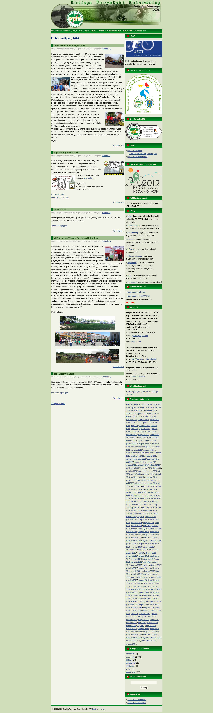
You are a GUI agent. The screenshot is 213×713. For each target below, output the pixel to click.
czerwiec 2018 (152, 492)
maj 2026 (129, 404)
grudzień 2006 (131, 629)
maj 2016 (141, 513)
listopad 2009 (143, 592)
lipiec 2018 (142, 492)
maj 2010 (146, 586)
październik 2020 (132, 468)
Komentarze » (118, 145)
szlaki (93, 31)
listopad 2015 (143, 520)
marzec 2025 (131, 416)
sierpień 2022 (148, 447)
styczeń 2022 (136, 453)
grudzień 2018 (148, 486)
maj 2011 (146, 574)
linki (144, 31)
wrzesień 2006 (136, 632)
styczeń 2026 (136, 407)
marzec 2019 (151, 483)
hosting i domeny (99, 709)
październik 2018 (137, 489)
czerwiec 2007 (131, 623)
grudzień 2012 (131, 556)
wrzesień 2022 (136, 447)
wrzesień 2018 (151, 489)
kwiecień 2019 (139, 483)
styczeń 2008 (144, 614)
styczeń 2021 (131, 465)
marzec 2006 (136, 638)
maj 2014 (146, 538)
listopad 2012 (143, 556)
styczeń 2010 (155, 589)
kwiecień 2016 (152, 513)
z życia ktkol (78, 31)
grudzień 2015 (131, 520)
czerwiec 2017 (148, 501)
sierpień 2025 (131, 414)
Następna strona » (58, 404)
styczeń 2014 (155, 541)
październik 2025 (137, 410)
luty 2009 (145, 601)
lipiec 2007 (154, 620)
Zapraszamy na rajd (64, 373)
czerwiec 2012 (136, 562)
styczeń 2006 (155, 638)
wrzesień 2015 (136, 523)
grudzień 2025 (148, 407)
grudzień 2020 (143, 465)
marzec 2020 (152, 471)
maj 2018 (129, 495)
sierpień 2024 (136, 423)
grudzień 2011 (131, 568)
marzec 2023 (131, 441)
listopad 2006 (143, 629)
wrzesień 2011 (136, 571)
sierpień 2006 (148, 632)
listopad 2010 (143, 580)
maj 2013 (141, 550)
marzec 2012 (136, 565)
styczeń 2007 (150, 626)
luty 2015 (145, 529)
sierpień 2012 (148, 559)
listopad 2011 (143, 568)
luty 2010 (145, 589)
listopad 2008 (143, 604)
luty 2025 (140, 416)
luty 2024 (134, 429)
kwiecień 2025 (152, 414)
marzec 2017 (148, 504)
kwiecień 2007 (152, 623)
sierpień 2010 (148, 583)
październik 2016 (137, 511)
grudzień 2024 (131, 420)
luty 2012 (145, 565)
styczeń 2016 (150, 517)
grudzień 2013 (131, 544)
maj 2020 (141, 471)
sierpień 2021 (131, 459)
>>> (142, 206)
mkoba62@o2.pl (138, 376)
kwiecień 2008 (148, 610)
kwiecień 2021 (139, 462)
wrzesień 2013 (136, 547)
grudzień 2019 (148, 474)
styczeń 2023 (150, 441)
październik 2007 (149, 617)
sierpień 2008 (148, 608)
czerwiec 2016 (131, 513)
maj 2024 (134, 426)
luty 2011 (145, 577)
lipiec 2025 (142, 414)
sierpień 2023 (143, 435)
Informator (113, 31)
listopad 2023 (136, 432)
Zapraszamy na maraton (66, 152)
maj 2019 (129, 483)
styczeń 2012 (155, 565)
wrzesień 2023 (131, 435)
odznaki (86, 31)
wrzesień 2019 (151, 477)
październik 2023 (149, 432)
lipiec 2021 (142, 459)
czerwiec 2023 (131, 438)
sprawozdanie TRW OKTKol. (138, 296)
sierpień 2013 (148, 547)
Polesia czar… (61, 209)
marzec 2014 (136, 541)
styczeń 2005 (151, 641)
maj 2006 (146, 635)
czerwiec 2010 (136, 586)
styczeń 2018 (136, 498)
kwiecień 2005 (131, 641)
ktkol (106, 31)
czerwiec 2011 (136, 574)
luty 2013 (140, 553)
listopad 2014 (143, 532)
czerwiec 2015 (136, 526)
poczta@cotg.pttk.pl (140, 336)
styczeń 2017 (136, 507)
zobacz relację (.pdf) (59, 226)
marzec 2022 (148, 450)
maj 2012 (146, 562)
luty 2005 (141, 641)
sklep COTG (136, 342)
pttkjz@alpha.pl (151, 359)
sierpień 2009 (148, 595)
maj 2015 (146, 526)
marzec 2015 (136, 529)
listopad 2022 (143, 444)
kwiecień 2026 (139, 404)
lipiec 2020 (157, 468)
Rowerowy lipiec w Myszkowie (70, 45)
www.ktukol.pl (89, 178)
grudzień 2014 (131, 532)
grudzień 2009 (131, 592)
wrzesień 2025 (151, 410)
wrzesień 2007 (131, 620)
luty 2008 (134, 614)
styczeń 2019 (136, 486)
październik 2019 (137, 477)
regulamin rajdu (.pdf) (59, 393)
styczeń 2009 (155, 601)
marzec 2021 (151, 462)
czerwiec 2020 (131, 471)
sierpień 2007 (143, 620)
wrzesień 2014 (136, 535)
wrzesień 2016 (151, 511)
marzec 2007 (131, 626)
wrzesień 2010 (136, 583)
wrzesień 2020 (146, 468)
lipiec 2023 (154, 435)
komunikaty (67, 31)
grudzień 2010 (131, 580)
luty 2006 (145, 638)
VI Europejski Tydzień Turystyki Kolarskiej (76, 238)
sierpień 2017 (136, 501)
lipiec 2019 (142, 480)
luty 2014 (145, 541)
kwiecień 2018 (139, 495)
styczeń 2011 (155, 577)
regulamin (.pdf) (57, 194)
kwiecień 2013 (152, 550)
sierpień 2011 (148, 571)
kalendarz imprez (125, 31)
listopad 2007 (136, 617)
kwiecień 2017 (136, 504)
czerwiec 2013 (131, 550)
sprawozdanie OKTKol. (136, 292)
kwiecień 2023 (152, 438)
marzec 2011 (136, 577)
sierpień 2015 (148, 523)
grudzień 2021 (148, 453)
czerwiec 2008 (136, 610)
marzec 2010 (136, 589)
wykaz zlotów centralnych (137, 157)
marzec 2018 (151, 495)
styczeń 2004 (131, 644)
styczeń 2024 (144, 429)
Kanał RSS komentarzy (136, 703)
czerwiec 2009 (136, 598)
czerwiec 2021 (152, 459)
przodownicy (131, 663)
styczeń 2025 (150, 416)
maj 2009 (146, 598)
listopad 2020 (155, 465)
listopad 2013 (143, 544)
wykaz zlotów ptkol (134, 151)
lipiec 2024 (147, 423)
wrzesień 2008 (136, 608)
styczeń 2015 (155, 529)
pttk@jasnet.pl (137, 359)
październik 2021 (137, 456)
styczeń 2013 (150, 553)
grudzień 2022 (131, 444)
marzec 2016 (131, 517)
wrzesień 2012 (136, 559)
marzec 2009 (136, 601)
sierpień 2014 (148, 535)
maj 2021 (129, 462)
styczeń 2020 (136, 474)
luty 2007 (140, 626)
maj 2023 (141, 438)
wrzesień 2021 (151, 456)
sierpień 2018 (131, 492)
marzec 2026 (151, 404)
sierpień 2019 (131, 480)
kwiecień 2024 (144, 426)
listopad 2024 (143, 420)
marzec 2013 (131, 553)
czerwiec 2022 (136, 450)
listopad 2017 (147, 498)
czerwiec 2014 (136, 538)
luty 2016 (140, 517)
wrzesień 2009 (136, 595)
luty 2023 (140, 441)
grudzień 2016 (148, 507)
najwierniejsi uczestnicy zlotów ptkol (143, 154)
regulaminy (137, 31)
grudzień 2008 (131, 604)
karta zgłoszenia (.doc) (60, 197)
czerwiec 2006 (136, 635)
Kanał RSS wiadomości (136, 700)
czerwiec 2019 (152, 480)
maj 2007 (141, 623)
